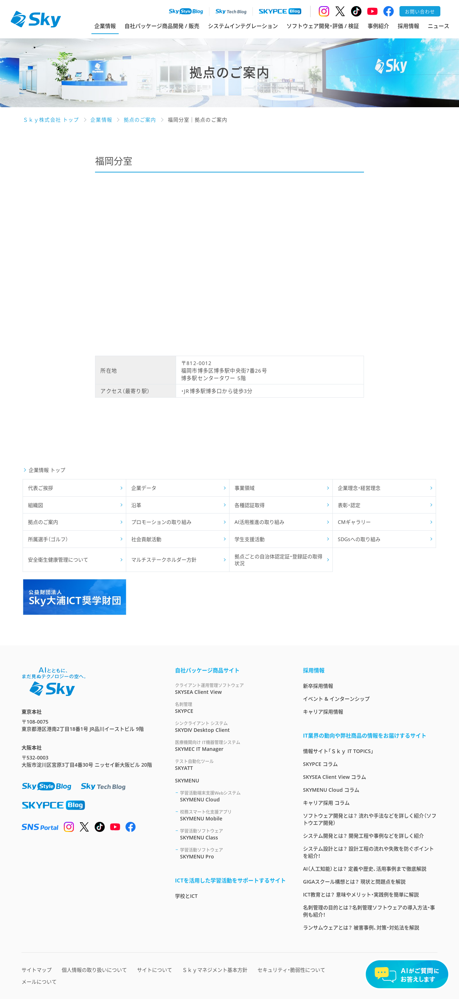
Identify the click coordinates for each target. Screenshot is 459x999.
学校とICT (186, 896)
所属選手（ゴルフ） (48, 539)
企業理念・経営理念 (359, 487)
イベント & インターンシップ (336, 698)
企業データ (143, 487)
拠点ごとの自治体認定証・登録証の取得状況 (278, 560)
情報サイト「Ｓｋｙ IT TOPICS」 (338, 751)
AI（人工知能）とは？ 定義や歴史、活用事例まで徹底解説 (364, 868)
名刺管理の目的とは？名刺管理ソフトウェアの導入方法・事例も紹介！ (369, 911)
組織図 (35, 505)
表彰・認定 (349, 505)
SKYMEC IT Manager (230, 745)
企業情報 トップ (47, 470)
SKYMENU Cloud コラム (331, 789)
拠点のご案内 (43, 522)
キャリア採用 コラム (326, 802)
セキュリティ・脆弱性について (291, 969)
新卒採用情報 (318, 685)
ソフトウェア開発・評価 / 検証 (323, 25)
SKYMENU (187, 780)
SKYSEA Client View (230, 688)
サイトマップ (37, 969)
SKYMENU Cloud (233, 796)
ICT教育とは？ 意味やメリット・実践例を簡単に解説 (361, 894)
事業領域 (245, 487)
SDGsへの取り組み (359, 539)
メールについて (39, 981)
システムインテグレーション (243, 25)
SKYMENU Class (233, 834)
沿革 (136, 505)
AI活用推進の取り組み (259, 522)
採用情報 (408, 25)
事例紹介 (378, 25)
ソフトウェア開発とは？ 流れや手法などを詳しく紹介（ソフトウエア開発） (369, 819)
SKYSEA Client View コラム (334, 776)
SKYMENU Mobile (233, 815)
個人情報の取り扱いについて (94, 969)
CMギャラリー (354, 522)
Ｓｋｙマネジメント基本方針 (214, 969)
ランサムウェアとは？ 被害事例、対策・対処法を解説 (361, 927)
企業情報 (105, 25)
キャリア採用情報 (323, 711)
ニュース (438, 25)
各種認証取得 (250, 505)
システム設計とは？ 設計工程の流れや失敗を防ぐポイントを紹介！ (368, 852)
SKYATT (230, 764)
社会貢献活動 (146, 539)
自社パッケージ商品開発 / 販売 (161, 25)
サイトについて (154, 969)
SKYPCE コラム (320, 764)
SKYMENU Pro (233, 853)
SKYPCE (230, 707)
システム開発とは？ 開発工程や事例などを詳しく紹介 (363, 835)
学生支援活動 (250, 539)
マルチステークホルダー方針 (164, 559)
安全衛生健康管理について (58, 559)
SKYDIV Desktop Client (230, 726)
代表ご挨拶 (40, 487)
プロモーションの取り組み (161, 522)
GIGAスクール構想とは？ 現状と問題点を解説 (354, 881)
